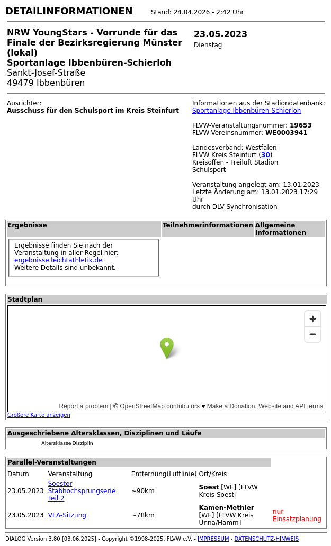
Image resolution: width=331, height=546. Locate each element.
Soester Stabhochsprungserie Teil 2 (81, 491)
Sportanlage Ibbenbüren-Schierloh (246, 110)
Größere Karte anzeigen (38, 415)
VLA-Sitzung (67, 515)
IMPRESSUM (213, 539)
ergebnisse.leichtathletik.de (58, 260)
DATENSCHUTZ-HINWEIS (267, 539)
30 (265, 155)
